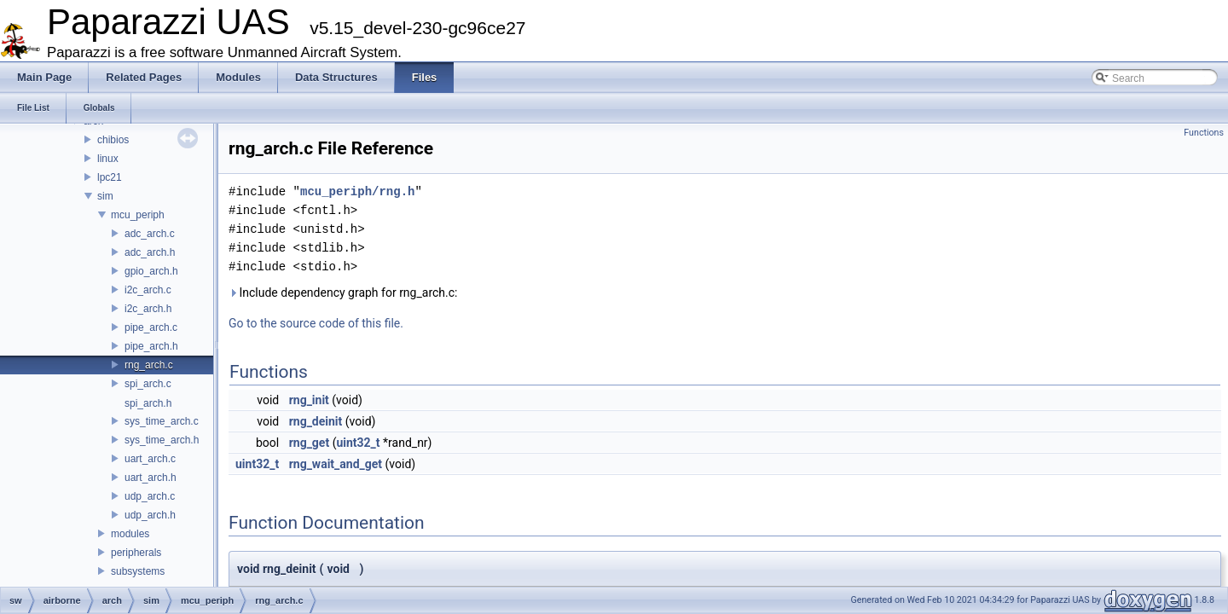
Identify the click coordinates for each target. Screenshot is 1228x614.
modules (130, 534)
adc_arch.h (150, 252)
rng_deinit (316, 421)
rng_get (309, 442)
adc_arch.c (150, 234)
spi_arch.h (148, 403)
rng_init (309, 400)
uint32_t (357, 442)
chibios (113, 140)
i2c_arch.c (148, 290)
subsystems (138, 571)
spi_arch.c (148, 384)
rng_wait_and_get (335, 464)
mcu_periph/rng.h (357, 191)
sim (105, 196)
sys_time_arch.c (162, 421)
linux (108, 159)
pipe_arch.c (151, 327)
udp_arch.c (150, 496)
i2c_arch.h (148, 309)
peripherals (136, 553)
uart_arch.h (151, 478)
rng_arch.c (149, 365)
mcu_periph (138, 215)
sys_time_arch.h (162, 440)
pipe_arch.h (151, 346)
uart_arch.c (150, 459)
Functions (1204, 132)
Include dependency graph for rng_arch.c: (343, 292)
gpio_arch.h (151, 271)
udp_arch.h (150, 515)
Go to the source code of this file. (316, 323)
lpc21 (109, 177)
